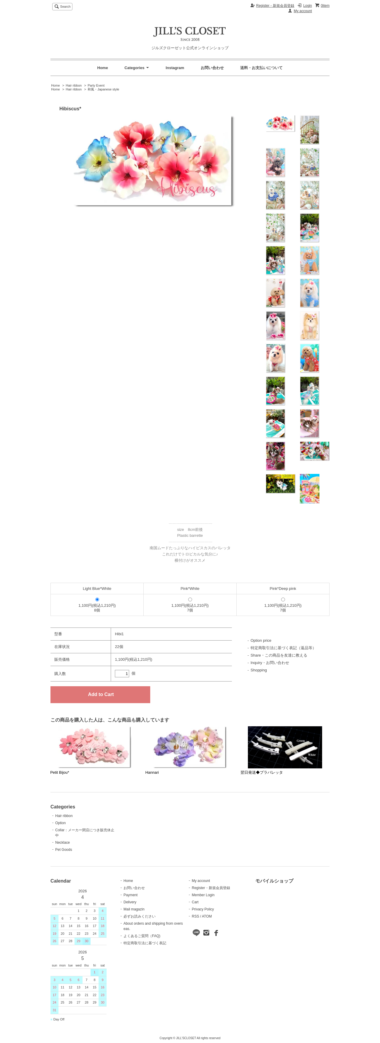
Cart (195, 902)
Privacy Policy (203, 909)
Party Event (96, 85)
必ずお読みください (140, 916)
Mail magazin (134, 909)
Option (60, 823)
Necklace (62, 842)
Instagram (175, 68)
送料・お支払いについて (261, 68)
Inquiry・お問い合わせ (270, 662)
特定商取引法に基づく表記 (145, 943)
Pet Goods (63, 850)
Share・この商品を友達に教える (279, 655)
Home (102, 68)
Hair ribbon (74, 85)
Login (307, 6)
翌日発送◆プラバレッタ (261, 772)
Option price (261, 640)
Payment (130, 895)
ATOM (207, 916)
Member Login (203, 895)
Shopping (259, 670)
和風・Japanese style (103, 89)
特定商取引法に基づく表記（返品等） (283, 648)
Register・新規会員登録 (275, 6)
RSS (195, 916)
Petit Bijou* (59, 772)
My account (303, 11)
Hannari (152, 772)
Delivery (130, 902)
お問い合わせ (212, 68)
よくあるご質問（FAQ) (142, 936)
